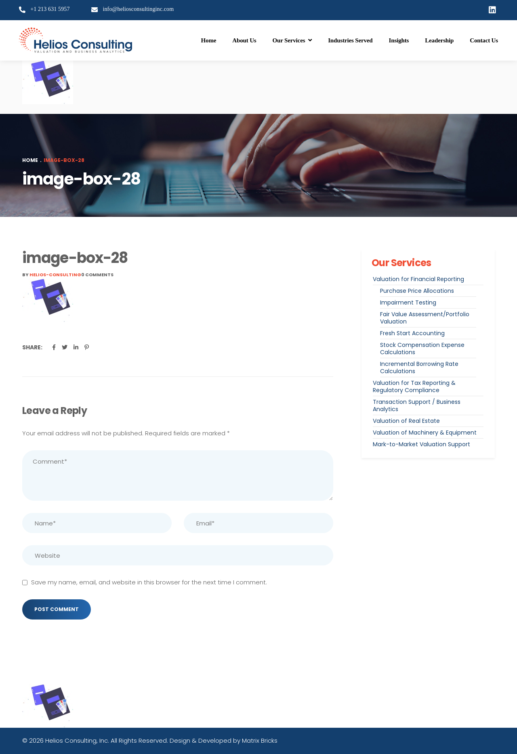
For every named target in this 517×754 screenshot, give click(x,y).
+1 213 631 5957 (50, 9)
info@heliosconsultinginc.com (138, 9)
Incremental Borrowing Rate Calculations (419, 367)
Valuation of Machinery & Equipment (425, 432)
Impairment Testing (408, 302)
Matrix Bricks (259, 740)
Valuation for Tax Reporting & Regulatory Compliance (414, 386)
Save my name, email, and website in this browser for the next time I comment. (149, 582)
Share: (32, 347)
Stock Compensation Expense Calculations (422, 348)
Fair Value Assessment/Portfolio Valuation (424, 318)
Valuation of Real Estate (406, 421)
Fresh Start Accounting (412, 333)
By (51, 274)
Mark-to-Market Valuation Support (421, 444)
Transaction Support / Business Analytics (416, 405)
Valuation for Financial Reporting (418, 279)
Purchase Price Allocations (417, 291)
